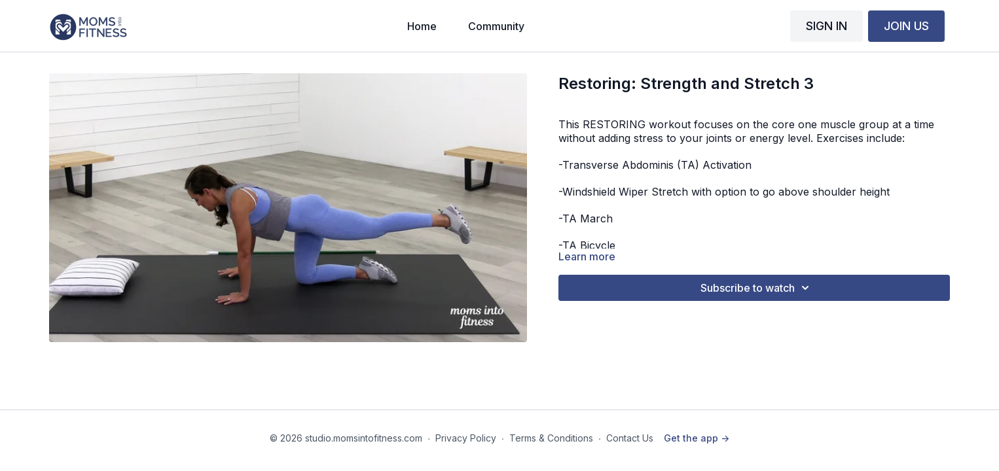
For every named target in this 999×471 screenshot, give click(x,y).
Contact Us (629, 438)
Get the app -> (696, 438)
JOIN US (906, 26)
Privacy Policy (465, 438)
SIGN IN (826, 26)
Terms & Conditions (551, 438)
